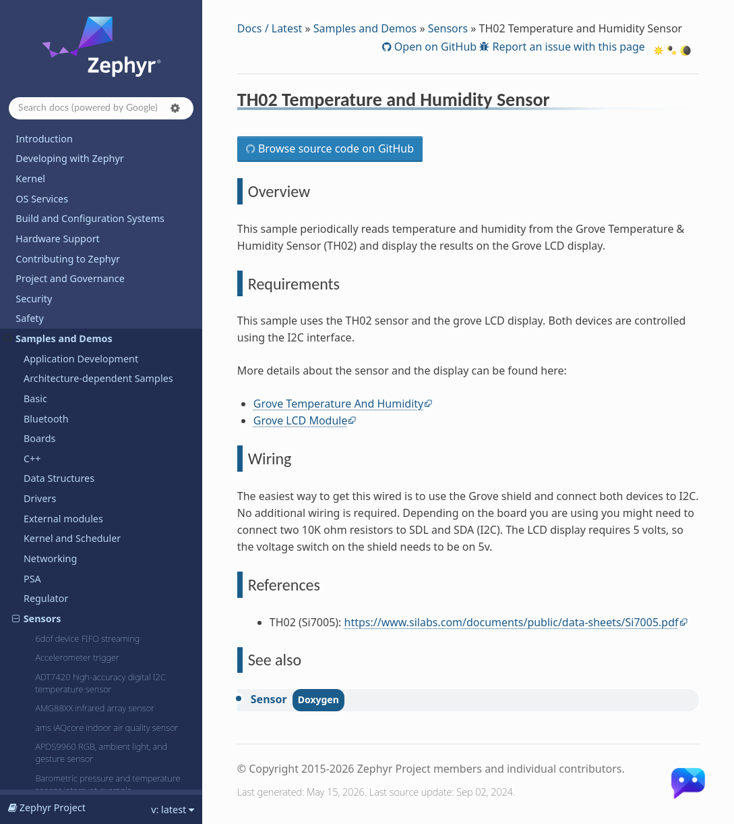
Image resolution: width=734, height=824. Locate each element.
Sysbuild (42, 509)
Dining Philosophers (66, 589)
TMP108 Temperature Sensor (91, 298)
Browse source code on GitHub (334, 148)
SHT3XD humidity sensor (82, 140)
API (23, 698)
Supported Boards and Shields (84, 629)
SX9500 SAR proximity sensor (90, 197)
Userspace (47, 549)
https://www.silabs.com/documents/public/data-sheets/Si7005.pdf (511, 622)
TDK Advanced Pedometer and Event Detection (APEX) (105, 223)
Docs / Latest (270, 28)
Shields (40, 469)
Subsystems (51, 489)
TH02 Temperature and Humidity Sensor (97, 254)
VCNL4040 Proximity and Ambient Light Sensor (110, 343)
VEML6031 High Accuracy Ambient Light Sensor (101, 405)
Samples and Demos (365, 28)
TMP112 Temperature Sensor (91, 318)
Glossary (35, 779)
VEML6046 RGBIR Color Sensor (94, 431)
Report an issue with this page (567, 46)
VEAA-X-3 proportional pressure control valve (110, 374)
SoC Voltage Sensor (72, 178)
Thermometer (61, 279)
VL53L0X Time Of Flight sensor (93, 450)
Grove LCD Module (300, 420)
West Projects (46, 758)
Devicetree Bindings (61, 739)
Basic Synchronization (69, 569)
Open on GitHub (434, 46)
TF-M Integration (62, 529)
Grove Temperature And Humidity (338, 403)
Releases (35, 649)
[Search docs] (101, 108)
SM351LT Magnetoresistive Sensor (101, 159)
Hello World (48, 609)
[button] (175, 108)
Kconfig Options (52, 719)
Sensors (448, 28)
